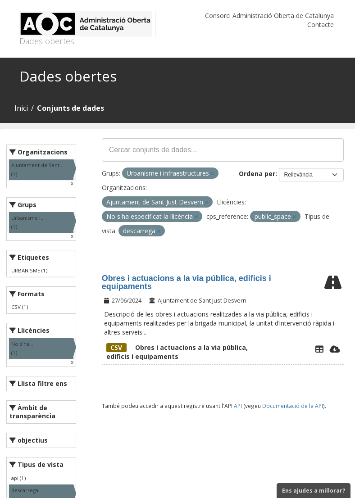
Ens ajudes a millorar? (313, 490)
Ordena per (257, 173)
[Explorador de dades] (319, 349)
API (238, 405)
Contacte (320, 24)
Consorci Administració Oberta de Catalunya (269, 15)
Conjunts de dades (70, 108)
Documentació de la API (292, 405)
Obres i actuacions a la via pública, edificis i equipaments (186, 282)
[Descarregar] (335, 349)
